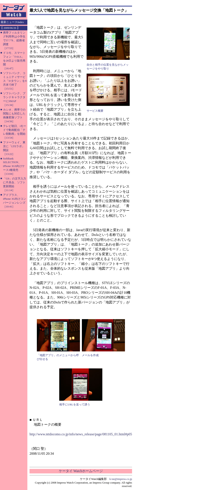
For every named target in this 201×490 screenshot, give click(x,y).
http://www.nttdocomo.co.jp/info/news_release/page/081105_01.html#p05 (81, 434)
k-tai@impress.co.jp (120, 479)
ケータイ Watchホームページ (81, 471)
